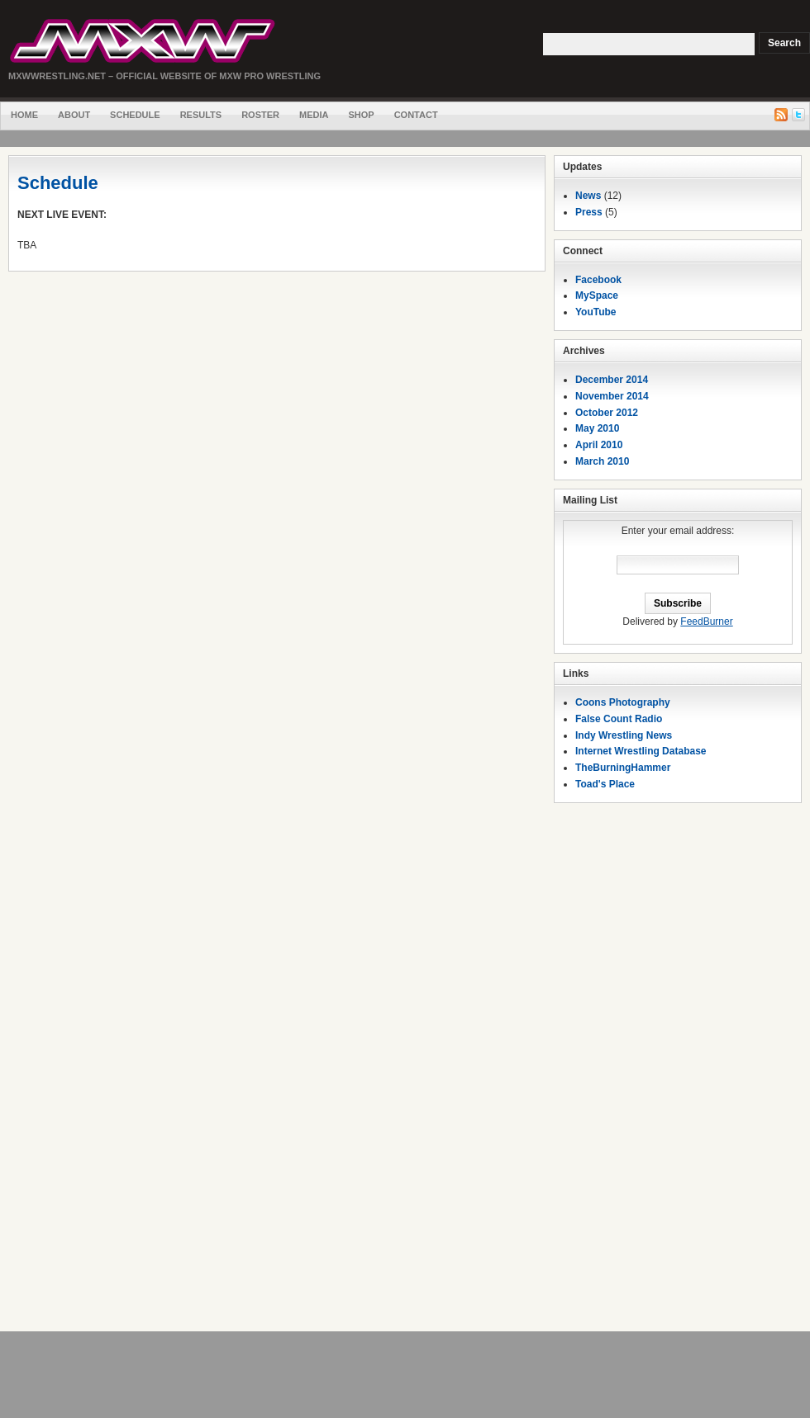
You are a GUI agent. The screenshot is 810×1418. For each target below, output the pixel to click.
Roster (260, 115)
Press (589, 212)
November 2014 (612, 396)
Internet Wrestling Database (640, 751)
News (588, 195)
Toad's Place (605, 784)
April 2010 (598, 445)
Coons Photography (622, 702)
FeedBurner (706, 621)
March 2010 (602, 461)
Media (313, 115)
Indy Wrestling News (623, 735)
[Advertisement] (678, 1071)
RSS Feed (781, 114)
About (74, 115)
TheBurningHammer (622, 767)
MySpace (596, 295)
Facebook (598, 280)
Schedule (135, 115)
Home (24, 115)
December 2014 (611, 379)
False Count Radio (618, 719)
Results (201, 115)
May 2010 (597, 428)
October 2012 (606, 412)
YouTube (596, 312)
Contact (416, 115)
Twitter (798, 114)
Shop (361, 115)
